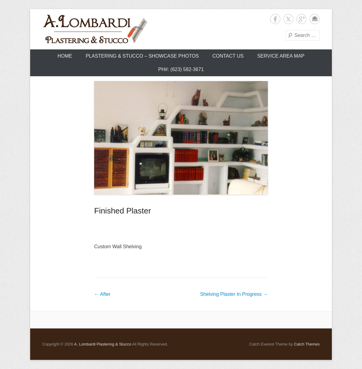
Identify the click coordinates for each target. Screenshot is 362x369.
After (102, 294)
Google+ (301, 19)
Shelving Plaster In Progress (234, 294)
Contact (315, 19)
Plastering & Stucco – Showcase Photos (142, 56)
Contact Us (228, 56)
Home (65, 56)
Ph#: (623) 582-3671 (181, 69)
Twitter (288, 19)
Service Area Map (280, 56)
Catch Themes (307, 344)
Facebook (275, 19)
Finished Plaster (122, 210)
